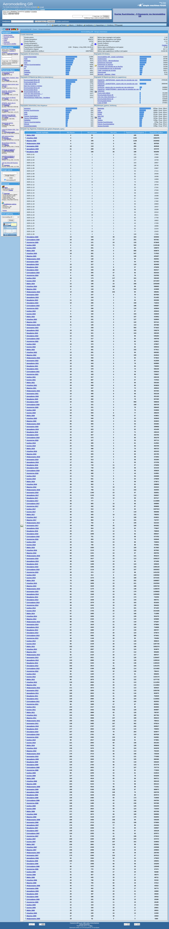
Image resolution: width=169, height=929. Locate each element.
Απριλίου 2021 (31, 385)
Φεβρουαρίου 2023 (32, 325)
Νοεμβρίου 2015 (31, 564)
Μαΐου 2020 (30, 415)
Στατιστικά (5, 184)
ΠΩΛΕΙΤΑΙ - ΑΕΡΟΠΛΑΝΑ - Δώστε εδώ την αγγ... (9, 91)
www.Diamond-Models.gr (8, 156)
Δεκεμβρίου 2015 (32, 561)
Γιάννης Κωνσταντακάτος (32, 64)
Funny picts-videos (104, 93)
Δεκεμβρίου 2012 (32, 660)
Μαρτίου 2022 (30, 355)
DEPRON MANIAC (9, 150)
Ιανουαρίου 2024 (31, 295)
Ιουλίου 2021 (30, 377)
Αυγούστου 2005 (31, 902)
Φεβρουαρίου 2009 (32, 787)
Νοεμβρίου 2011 (31, 696)
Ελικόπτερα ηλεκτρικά (105, 62)
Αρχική (55, 25)
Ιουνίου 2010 (30, 743)
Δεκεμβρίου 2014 (32, 594)
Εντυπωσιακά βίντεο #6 (8, 72)
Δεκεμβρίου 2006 (32, 858)
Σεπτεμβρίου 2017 (32, 503)
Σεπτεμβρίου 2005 (32, 899)
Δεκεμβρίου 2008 (32, 792)
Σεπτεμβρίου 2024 (32, 273)
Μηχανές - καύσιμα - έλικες (106, 74)
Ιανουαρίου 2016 (31, 558)
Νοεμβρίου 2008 (31, 795)
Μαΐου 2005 (30, 910)
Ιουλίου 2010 (30, 740)
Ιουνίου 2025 (30, 248)
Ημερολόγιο (99, 25)
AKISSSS (6, 80)
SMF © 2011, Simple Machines (91, 923)
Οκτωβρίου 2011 (31, 699)
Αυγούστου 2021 (31, 374)
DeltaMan (27, 72)
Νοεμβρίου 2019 (31, 432)
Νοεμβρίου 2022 (31, 333)
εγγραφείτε (34, 11)
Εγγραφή (119, 25)
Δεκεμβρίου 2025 (32, 149)
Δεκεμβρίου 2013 (32, 627)
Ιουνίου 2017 (30, 512)
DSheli (100, 112)
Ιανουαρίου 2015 (31, 591)
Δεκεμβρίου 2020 (32, 396)
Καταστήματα (8, 35)
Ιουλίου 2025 (30, 245)
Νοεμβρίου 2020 (31, 399)
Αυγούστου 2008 (31, 803)
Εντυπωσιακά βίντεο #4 (32, 88)
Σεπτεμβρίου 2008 (32, 800)
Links (5, 40)
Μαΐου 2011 (30, 712)
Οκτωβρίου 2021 (31, 369)
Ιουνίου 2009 (30, 776)
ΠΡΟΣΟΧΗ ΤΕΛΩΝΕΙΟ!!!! (8, 149)
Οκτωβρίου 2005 (31, 897)
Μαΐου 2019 (30, 448)
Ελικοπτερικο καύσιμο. (7, 123)
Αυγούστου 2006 (31, 869)
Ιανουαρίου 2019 (31, 459)
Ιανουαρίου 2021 (31, 393)
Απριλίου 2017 (31, 517)
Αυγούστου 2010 (31, 737)
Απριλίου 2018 (31, 484)
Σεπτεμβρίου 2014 (32, 602)
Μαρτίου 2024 (30, 289)
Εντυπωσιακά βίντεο (31, 90)
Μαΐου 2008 (30, 811)
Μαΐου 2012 (30, 679)
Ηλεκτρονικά (102, 72)
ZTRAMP (6, 93)
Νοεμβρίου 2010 (31, 729)
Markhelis (7, 73)
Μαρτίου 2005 (30, 916)
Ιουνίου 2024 (30, 281)
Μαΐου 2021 (30, 382)
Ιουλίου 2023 (30, 311)
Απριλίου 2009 (31, 781)
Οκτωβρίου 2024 (31, 270)
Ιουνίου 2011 (30, 710)
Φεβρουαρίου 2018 (32, 490)
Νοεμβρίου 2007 (31, 828)
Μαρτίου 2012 (30, 685)
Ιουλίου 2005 (30, 905)
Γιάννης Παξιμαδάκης (31, 118)
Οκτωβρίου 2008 (31, 798)
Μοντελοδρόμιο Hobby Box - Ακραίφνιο (37, 97)
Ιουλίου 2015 (30, 575)
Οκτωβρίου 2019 (31, 435)
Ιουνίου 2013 (30, 644)
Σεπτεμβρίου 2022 (32, 338)
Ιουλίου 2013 (30, 641)
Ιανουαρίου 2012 (31, 690)
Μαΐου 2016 (30, 547)
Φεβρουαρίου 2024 (32, 292)
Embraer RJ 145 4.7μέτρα (8, 109)
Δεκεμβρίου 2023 (32, 297)
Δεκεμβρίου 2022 (32, 330)
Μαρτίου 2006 (30, 883)
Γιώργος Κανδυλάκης (31, 116)
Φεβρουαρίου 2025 (32, 259)
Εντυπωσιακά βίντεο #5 (32, 82)
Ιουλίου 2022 (30, 344)
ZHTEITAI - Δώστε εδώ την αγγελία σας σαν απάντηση (116, 87)
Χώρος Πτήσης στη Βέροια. (9, 97)
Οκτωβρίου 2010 (31, 732)
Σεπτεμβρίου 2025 (32, 240)
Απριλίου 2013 (31, 649)
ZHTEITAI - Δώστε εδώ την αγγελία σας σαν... (9, 103)
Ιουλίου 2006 (30, 872)
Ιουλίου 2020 (30, 410)
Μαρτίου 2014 (30, 619)
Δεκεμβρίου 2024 (32, 264)
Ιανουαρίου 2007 (31, 855)
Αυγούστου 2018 (31, 473)
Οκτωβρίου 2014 (31, 600)
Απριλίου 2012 (31, 682)
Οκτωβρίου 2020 (31, 402)
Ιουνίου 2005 (30, 907)
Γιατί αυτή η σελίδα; (10, 44)
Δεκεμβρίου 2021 (32, 363)
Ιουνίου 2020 (30, 413)
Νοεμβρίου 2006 (31, 861)
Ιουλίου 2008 (30, 806)
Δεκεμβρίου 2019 (32, 429)
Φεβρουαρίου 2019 (32, 457)
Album (70, 25)
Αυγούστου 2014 (31, 605)
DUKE (100, 114)
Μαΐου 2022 (30, 349)
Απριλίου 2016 (31, 550)
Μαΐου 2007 (30, 844)
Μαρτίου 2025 (30, 256)
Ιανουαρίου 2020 (31, 426)
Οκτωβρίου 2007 (31, 831)
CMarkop (6, 145)
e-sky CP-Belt (102, 103)
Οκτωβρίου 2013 (31, 633)
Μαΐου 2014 (30, 613)
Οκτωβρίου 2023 (31, 303)
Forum (63, 25)
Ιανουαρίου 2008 (31, 822)
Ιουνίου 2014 (30, 611)
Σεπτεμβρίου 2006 (32, 866)
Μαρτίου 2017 (30, 520)
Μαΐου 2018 (30, 481)
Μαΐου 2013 (30, 646)
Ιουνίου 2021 (30, 380)
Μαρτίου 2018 (30, 487)
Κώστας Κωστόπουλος (31, 110)
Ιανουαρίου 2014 (31, 624)
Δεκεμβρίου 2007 (32, 825)
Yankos (26, 74)
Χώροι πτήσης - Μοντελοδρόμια (108, 61)
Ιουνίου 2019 (30, 446)
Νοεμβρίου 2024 (31, 267)
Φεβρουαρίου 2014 (32, 622)
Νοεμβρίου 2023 (31, 300)
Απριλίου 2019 (31, 451)
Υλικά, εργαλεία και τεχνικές (107, 70)
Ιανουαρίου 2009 (31, 789)
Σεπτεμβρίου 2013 (32, 635)
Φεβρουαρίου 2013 (32, 655)
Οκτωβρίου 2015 (31, 567)
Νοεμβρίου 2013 (31, 630)
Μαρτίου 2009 (30, 784)
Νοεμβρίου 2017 (31, 498)
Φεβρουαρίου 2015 (32, 589)
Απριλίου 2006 (31, 880)
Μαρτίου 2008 (30, 817)
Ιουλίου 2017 (30, 509)
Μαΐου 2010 (30, 745)
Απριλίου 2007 (31, 847)
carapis (6, 111)
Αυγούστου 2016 (31, 539)
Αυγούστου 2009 (31, 770)
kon (5, 87)
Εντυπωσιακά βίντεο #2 (32, 92)
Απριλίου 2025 (31, 253)
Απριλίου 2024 (31, 286)
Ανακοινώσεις (102, 59)
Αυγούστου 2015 (31, 572)
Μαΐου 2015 (30, 580)
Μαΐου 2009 (30, 778)
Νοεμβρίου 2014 (31, 597)
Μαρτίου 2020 (30, 421)
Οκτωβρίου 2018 (31, 468)
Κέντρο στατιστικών (44, 29)
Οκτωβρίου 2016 (31, 534)
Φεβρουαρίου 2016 (32, 556)
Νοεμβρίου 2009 (31, 762)
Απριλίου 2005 (31, 913)
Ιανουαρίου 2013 (31, 657)
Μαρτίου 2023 (30, 322)
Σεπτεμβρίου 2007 (32, 833)
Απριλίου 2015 (31, 583)
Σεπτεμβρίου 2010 (32, 734)
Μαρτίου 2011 (30, 718)
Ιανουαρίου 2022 (31, 360)
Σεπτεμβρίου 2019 (32, 437)
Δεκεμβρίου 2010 (32, 726)
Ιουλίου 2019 (30, 443)
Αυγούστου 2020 (31, 407)
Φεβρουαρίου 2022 (32, 358)
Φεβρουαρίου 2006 (32, 886)
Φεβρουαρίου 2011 (32, 721)
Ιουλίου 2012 (30, 674)
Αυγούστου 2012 (31, 671)
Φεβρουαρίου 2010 (32, 754)
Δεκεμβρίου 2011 (32, 693)
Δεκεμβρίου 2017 (32, 495)
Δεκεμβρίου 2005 (32, 891)
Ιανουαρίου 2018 (31, 492)
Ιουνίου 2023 (30, 314)
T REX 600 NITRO (30, 84)
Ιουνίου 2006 (30, 875)
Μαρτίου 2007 (30, 850)
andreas (26, 70)
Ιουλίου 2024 (30, 278)
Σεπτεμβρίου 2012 (32, 668)
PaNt (25, 59)
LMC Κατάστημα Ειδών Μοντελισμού (8, 137)
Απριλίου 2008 (31, 814)
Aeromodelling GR (25, 29)
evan (25, 62)
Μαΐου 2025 (30, 251)
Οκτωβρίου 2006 (31, 864)
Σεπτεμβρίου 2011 (32, 701)
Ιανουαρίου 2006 (31, 888)
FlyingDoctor (7, 138)
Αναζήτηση (88, 25)
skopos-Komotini (103, 126)
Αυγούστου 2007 (31, 836)
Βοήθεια (78, 25)
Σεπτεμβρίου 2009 (32, 767)
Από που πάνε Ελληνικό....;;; (33, 93)
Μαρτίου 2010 (30, 751)
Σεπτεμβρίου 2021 (32, 371)
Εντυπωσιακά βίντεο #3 (32, 95)
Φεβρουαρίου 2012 (32, 688)
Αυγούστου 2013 (31, 638)
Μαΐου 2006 (30, 877)
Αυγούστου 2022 (31, 341)
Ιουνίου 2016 (30, 545)
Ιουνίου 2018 (30, 479)
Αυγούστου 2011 (31, 704)
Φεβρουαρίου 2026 (32, 143)
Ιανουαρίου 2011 (31, 723)
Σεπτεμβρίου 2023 (32, 305)
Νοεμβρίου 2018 (31, 465)
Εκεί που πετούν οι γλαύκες (33, 86)
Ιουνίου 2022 (30, 347)
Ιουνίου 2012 (30, 677)
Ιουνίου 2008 (30, 809)
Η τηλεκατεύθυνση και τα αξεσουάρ (109, 68)
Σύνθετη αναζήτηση (62, 21)
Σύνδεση (109, 25)
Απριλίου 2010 (31, 748)
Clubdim (42, 9)
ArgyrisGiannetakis (9, 132)
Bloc (91, 926)
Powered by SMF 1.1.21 (76, 923)
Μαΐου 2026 (30, 135)
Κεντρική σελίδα (9, 37)
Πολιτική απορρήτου (84, 924)
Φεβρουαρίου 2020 (32, 424)
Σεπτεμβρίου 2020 (32, 404)
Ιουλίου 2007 (30, 839)
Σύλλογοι (7, 42)
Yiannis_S (7, 124)
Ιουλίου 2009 (30, 773)
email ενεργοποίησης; (14, 13)
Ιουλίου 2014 (30, 608)
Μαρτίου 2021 (30, 388)
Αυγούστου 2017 (31, 506)
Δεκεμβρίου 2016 (32, 528)
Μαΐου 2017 (30, 514)
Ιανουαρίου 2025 (31, 262)
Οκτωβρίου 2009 (31, 765)
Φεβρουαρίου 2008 (32, 820)
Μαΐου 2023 (30, 316)
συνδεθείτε (27, 11)
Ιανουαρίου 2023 (31, 327)
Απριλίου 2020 (31, 418)
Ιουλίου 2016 (30, 542)
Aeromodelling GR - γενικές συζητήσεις (111, 57)
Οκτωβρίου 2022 (31, 336)
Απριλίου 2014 (31, 616)
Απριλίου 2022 (31, 352)
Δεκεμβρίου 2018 (32, 462)
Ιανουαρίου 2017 (31, 525)
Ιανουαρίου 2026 (31, 146)
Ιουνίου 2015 (30, 578)
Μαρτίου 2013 (30, 652)
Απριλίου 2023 (31, 319)
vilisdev (6, 99)
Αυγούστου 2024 (31, 275)
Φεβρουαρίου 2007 (32, 853)
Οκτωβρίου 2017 (31, 501)
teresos (5, 210)
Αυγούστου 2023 (31, 308)
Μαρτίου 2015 (30, 586)
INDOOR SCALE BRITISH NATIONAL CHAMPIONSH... (9, 115)
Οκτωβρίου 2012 (31, 666)
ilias (25, 66)
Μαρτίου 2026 (30, 141)
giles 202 (101, 116)
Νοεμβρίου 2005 (31, 894)
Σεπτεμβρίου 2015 (32, 569)
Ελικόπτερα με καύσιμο (105, 64)
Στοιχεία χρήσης (7, 47)
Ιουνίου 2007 (30, 842)
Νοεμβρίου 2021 (31, 366)
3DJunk (26, 124)
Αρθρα (6, 38)
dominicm (7, 165)
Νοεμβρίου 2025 (31, 152)
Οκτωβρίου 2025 (31, 237)
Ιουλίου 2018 (30, 476)
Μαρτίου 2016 (30, 553)
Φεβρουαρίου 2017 (32, 523)
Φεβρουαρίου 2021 (32, 391)
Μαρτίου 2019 (30, 454)
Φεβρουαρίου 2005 (32, 918)
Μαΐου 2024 (30, 284)
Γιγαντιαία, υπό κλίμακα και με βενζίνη (110, 66)
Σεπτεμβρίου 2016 (32, 536)
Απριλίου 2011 (31, 715)
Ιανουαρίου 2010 (31, 756)
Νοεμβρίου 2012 (31, 663)
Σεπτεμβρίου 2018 (32, 470)
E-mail (40, 7)
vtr (25, 68)
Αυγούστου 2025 (31, 242)
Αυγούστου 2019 (31, 440)
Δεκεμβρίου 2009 (32, 759)
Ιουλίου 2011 (30, 707)
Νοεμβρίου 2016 (31, 531)
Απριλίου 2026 (31, 138)
